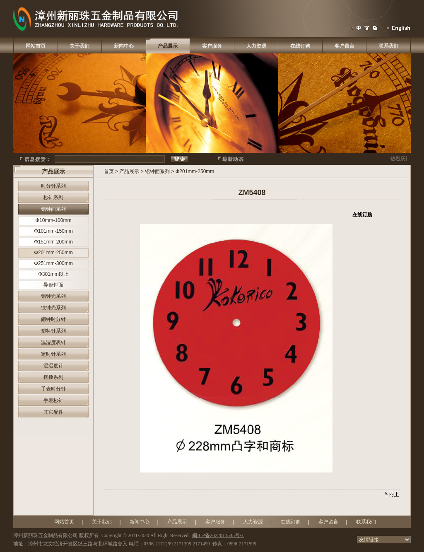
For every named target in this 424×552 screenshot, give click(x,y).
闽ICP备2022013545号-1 (218, 535)
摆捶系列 (53, 377)
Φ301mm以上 (53, 274)
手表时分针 (53, 389)
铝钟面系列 (53, 209)
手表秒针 (53, 400)
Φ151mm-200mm (53, 242)
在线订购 (300, 46)
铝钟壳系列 (53, 296)
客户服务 (212, 46)
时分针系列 (53, 186)
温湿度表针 (53, 342)
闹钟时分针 (53, 319)
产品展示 (168, 46)
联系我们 (388, 46)
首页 (109, 171)
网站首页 (36, 46)
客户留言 (344, 46)
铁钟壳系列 (53, 308)
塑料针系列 (53, 331)
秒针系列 (53, 197)
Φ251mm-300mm (53, 263)
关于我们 (79, 46)
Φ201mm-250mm (53, 253)
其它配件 (53, 412)
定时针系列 (53, 354)
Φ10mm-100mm (54, 220)
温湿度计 (53, 366)
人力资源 (256, 46)
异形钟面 (53, 285)
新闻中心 (124, 46)
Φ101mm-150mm (53, 231)
